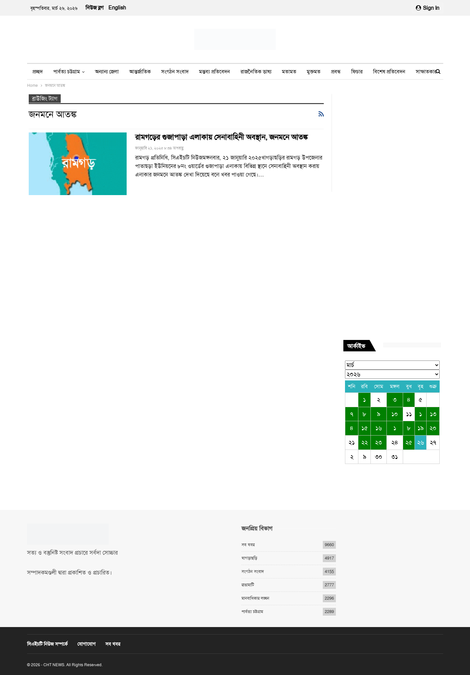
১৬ (378, 428)
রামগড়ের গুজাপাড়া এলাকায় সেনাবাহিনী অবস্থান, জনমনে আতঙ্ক (221, 137)
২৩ (378, 442)
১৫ (364, 428)
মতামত (289, 71)
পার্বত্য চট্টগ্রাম (66, 71)
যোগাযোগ (86, 644)
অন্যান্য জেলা (107, 71)
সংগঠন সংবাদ (175, 71)
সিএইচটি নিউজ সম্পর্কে (47, 644)
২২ (364, 442)
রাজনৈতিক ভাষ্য (256, 71)
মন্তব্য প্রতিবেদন (214, 71)
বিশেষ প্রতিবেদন (389, 71)
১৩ (433, 414)
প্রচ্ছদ (37, 71)
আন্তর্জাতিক (140, 71)
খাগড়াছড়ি (249, 558)
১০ (394, 414)
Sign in (427, 8)
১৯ (420, 428)
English (117, 7)
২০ (433, 428)
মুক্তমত (314, 71)
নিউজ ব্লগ (94, 7)
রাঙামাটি (248, 585)
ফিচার (357, 71)
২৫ (408, 442)
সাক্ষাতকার (426, 71)
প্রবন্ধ (336, 71)
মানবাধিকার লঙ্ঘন (255, 598)
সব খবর (248, 544)
